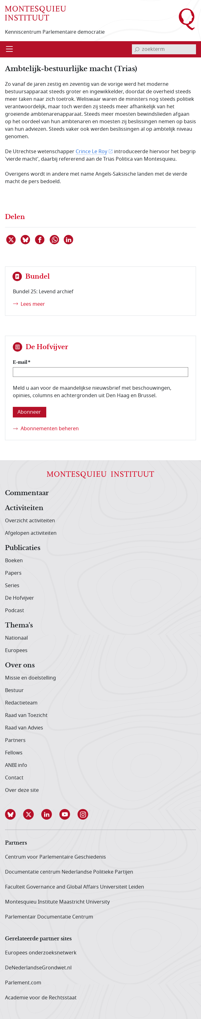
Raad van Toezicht (26, 715)
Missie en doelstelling (30, 678)
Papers (13, 573)
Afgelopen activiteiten (31, 533)
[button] (14, 814)
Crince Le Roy (91, 151)
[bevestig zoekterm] (137, 49)
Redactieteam (21, 703)
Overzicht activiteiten (30, 520)
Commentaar (27, 493)
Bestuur (14, 690)
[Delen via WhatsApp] (54, 239)
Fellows (14, 753)
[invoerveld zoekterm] (164, 49)
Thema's (19, 625)
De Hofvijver (19, 598)
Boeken (14, 560)
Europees (16, 650)
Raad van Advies (24, 728)
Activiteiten (24, 508)
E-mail (20, 362)
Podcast (14, 610)
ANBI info (16, 765)
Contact (14, 778)
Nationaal (16, 638)
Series (12, 585)
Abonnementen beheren (50, 428)
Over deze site (22, 790)
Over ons (20, 665)
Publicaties (22, 548)
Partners (15, 740)
